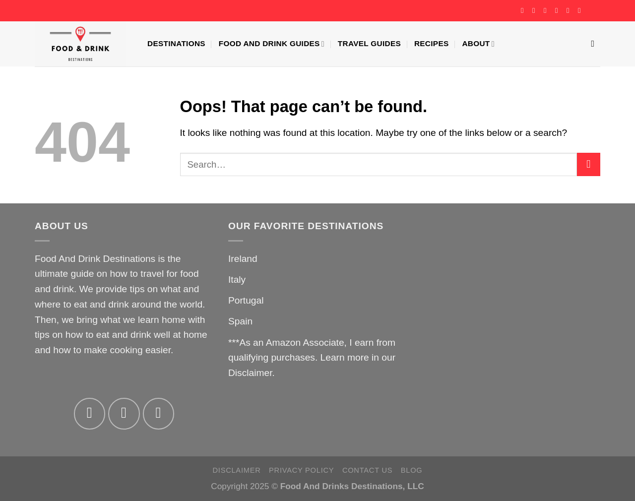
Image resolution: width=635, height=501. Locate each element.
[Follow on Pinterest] (570, 10)
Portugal (245, 300)
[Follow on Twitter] (547, 10)
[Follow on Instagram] (535, 10)
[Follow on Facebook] (524, 10)
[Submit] (588, 164)
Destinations (176, 43)
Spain (240, 321)
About (478, 44)
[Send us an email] (558, 10)
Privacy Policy (301, 470)
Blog (412, 470)
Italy (237, 279)
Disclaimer (250, 373)
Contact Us (367, 470)
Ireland (242, 258)
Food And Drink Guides (271, 44)
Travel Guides (369, 43)
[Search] (595, 43)
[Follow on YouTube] (581, 10)
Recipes (431, 43)
